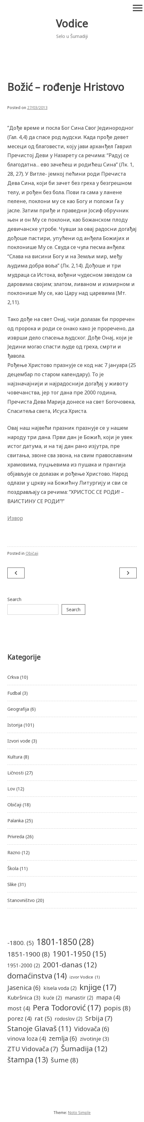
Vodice (72, 23)
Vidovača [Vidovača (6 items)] (91, 1028)
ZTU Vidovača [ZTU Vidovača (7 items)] (32, 1048)
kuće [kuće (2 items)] (52, 997)
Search (14, 599)
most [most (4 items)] (18, 1008)
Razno (13, 852)
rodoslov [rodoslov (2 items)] (68, 1019)
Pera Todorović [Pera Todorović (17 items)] (67, 1008)
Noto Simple (79, 1112)
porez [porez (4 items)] (19, 1018)
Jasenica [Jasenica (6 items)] (24, 987)
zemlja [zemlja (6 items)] (63, 1038)
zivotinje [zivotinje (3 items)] (94, 1039)
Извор (15, 518)
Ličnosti (15, 773)
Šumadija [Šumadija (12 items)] (84, 1048)
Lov (11, 789)
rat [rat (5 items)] (43, 1018)
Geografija (18, 709)
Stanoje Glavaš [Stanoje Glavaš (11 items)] (39, 1028)
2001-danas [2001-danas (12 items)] (70, 964)
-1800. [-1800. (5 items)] (20, 942)
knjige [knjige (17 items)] (98, 987)
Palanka (15, 821)
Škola (13, 868)
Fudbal (14, 693)
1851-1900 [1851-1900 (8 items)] (28, 954)
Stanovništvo (21, 900)
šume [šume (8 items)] (64, 1060)
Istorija (14, 725)
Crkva (13, 677)
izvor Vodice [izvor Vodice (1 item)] (85, 977)
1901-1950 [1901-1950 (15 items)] (79, 954)
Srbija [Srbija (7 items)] (98, 1018)
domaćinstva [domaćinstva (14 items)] (37, 975)
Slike (12, 884)
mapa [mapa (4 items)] (108, 997)
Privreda (15, 836)
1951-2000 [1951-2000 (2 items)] (23, 965)
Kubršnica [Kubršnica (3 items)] (23, 997)
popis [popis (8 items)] (117, 1008)
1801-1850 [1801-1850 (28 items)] (65, 941)
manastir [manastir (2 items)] (79, 997)
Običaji (32, 553)
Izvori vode (18, 741)
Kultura (14, 757)
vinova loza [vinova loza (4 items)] (26, 1038)
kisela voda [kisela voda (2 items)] (60, 988)
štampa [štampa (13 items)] (27, 1059)
